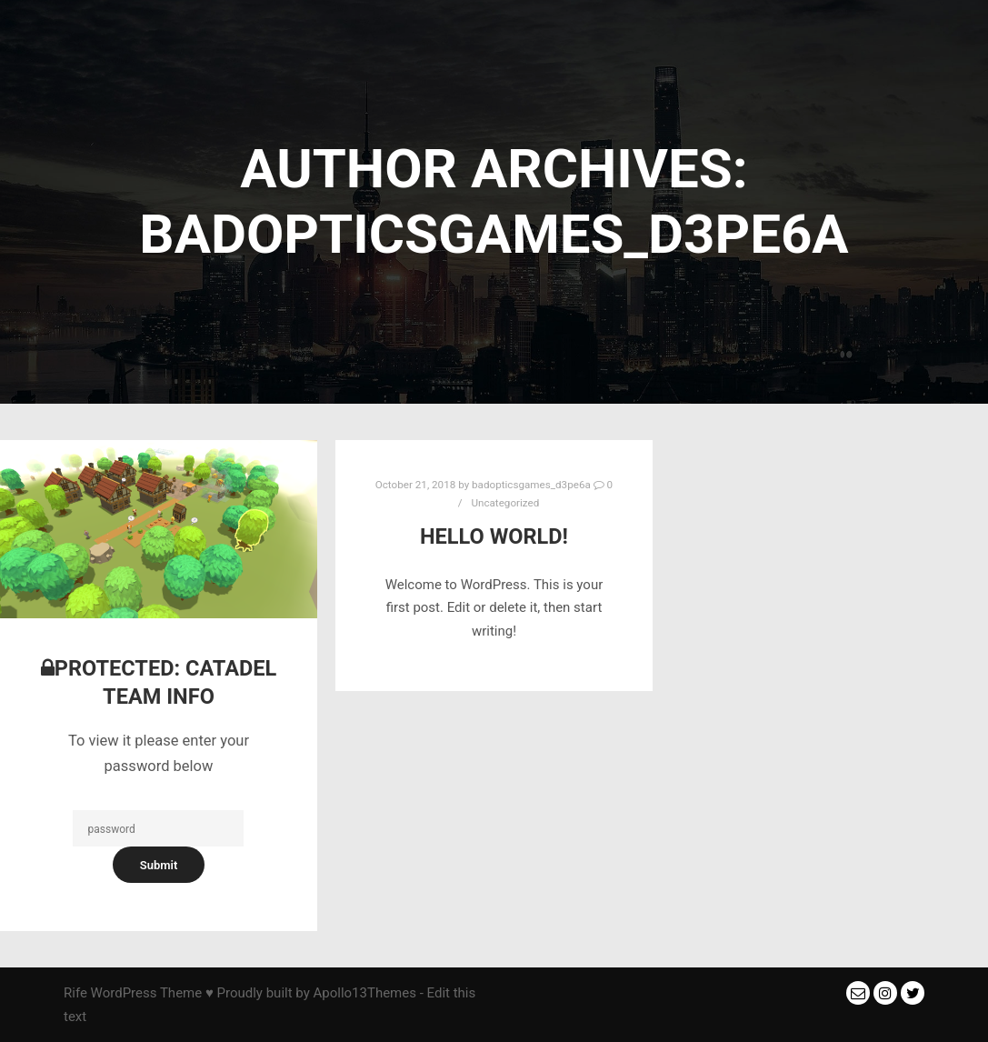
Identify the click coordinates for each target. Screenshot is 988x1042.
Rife (75, 993)
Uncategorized (505, 502)
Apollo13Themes (364, 993)
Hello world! (494, 536)
